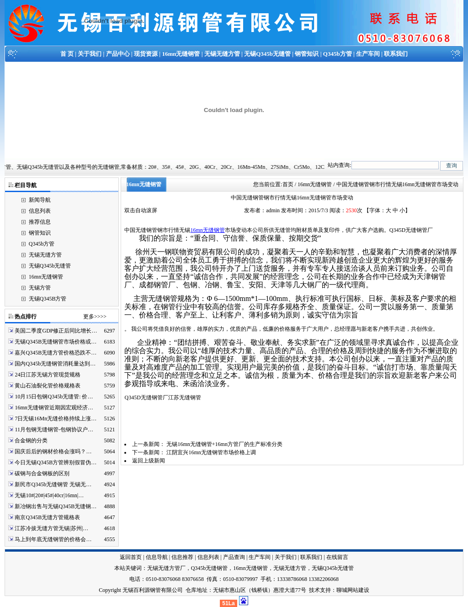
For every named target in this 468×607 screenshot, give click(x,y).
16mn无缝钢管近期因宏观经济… (54, 407)
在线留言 (337, 557)
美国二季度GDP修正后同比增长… (56, 331)
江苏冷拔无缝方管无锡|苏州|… (51, 528)
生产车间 (368, 53)
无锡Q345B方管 (48, 298)
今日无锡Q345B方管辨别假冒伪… (55, 462)
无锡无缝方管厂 (166, 568)
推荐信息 (40, 222)
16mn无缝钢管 (181, 53)
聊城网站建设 (352, 590)
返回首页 (131, 557)
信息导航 (157, 557)
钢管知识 (307, 53)
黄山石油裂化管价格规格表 (47, 385)
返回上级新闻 (148, 460)
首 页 (67, 53)
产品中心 (118, 53)
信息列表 (40, 211)
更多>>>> (94, 316)
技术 (314, 590)
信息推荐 (182, 557)
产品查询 (234, 557)
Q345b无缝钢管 (209, 568)
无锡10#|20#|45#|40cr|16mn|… (49, 495)
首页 (287, 184)
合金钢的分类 (31, 440)
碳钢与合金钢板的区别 (42, 473)
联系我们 (396, 53)
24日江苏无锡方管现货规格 (47, 374)
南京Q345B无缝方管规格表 (47, 517)
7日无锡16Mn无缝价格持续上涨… (55, 418)
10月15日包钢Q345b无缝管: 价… (54, 396)
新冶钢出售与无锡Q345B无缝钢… (55, 506)
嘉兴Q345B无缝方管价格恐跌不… (55, 352)
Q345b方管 (337, 53)
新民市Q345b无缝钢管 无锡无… (53, 484)
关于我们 (89, 53)
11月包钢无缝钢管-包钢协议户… (54, 429)
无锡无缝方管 (222, 53)
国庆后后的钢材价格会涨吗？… (53, 451)
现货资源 (146, 53)
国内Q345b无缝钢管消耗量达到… (55, 363)
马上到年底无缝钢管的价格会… (53, 539)
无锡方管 (40, 288)
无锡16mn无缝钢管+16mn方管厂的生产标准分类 (224, 444)
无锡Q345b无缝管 (267, 53)
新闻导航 (40, 200)
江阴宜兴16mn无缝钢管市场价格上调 (210, 452)
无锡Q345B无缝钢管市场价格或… (55, 341)
